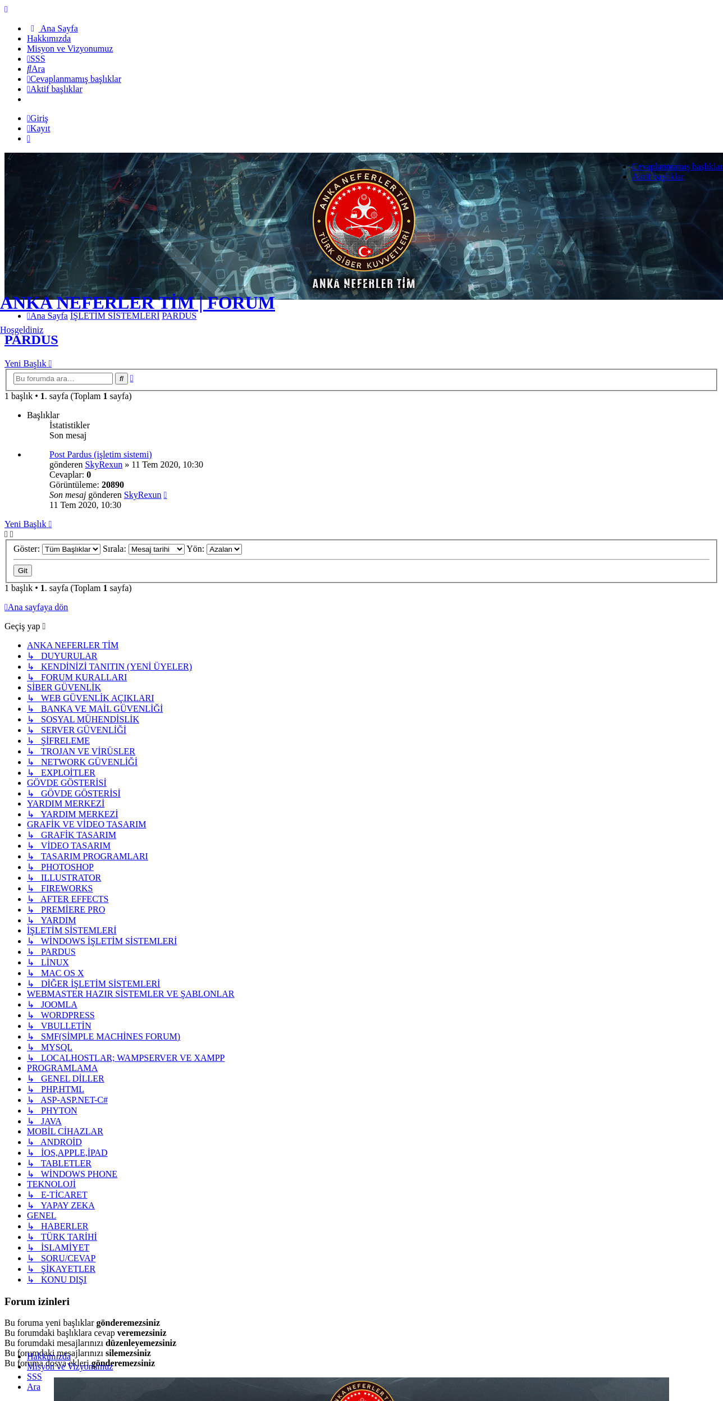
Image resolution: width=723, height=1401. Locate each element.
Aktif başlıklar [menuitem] (658, 176)
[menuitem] (52, 28)
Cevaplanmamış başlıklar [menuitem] (677, 166)
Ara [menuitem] (33, 1386)
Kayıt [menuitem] (38, 128)
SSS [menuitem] (34, 1376)
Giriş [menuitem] (37, 118)
